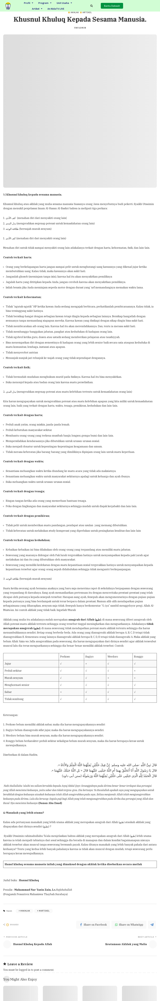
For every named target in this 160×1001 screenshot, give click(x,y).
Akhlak (75, 12)
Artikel (37, 8)
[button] (112, 6)
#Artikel (44, 911)
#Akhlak (25, 911)
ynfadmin (80, 28)
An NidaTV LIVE (56, 8)
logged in (24, 969)
